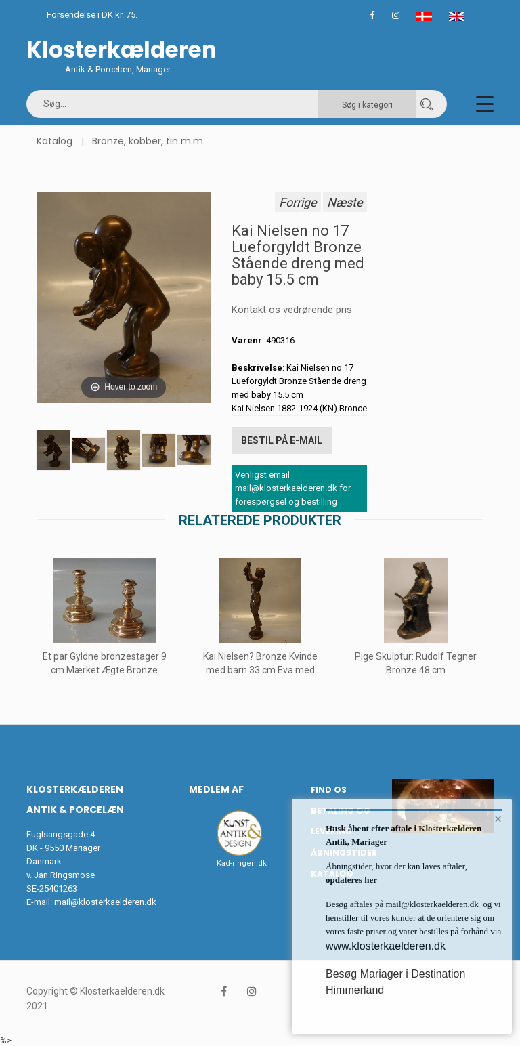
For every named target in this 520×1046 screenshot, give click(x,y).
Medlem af (216, 788)
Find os (329, 788)
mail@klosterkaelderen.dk (105, 901)
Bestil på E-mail (281, 439)
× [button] (498, 820)
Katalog (54, 141)
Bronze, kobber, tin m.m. (148, 141)
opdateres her (351, 880)
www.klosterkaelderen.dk (386, 946)
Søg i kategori (367, 105)
